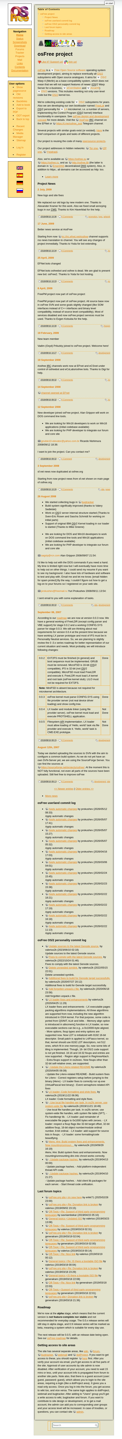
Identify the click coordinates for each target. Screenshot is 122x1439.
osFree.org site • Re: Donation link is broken (73, 1204)
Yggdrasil (52, 151)
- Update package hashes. (63, 1159)
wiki (86, 1351)
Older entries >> (84, 788)
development (104, 353)
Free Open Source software (70, 70)
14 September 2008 (49, 386)
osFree (42, 70)
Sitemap (21, 140)
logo (100, 217)
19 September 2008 (49, 359)
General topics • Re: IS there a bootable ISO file (75, 1261)
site (102, 489)
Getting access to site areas (58, 34)
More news (51, 795)
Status (19, 38)
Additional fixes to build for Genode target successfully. (79, 978)
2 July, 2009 (45, 189)
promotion (92, 217)
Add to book (23, 104)
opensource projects (94, 141)
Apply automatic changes (63, 808)
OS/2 (100, 73)
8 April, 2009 (45, 288)
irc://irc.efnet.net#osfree (75, 236)
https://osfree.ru (50, 162)
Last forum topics (53, 27)
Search (97, 1425)
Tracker (20, 52)
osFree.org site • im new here (65, 1197)
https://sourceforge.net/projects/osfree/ (62, 767)
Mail (19, 59)
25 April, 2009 (46, 257)
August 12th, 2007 (48, 747)
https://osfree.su (77, 158)
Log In (20, 147)
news (107, 489)
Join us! (72, 61)
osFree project (47, 14)
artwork (107, 217)
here (85, 1358)
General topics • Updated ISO (65, 1218)
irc (109, 251)
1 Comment (66, 459)
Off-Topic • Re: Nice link (62, 1254)
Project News (51, 17)
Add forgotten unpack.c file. (64, 988)
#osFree (84, 119)
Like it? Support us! (52, 61)
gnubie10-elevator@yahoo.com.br (60, 441)
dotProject (82, 1354)
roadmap (62, 617)
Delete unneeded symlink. (63, 967)
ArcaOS (95, 87)
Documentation (19, 70)
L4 (65, 109)
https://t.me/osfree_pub (69, 123)
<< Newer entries (63, 788)
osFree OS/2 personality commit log (62, 24)
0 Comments (67, 217)
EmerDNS (58, 165)
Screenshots (20, 42)
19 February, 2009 (48, 332)
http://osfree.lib (80, 162)
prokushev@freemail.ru (54, 590)
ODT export (23, 115)
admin (79, 1411)
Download (20, 45)
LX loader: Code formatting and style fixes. (72, 1091)
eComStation (74, 87)
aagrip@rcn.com (50, 555)
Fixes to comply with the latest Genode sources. (76, 956)
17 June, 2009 (46, 223)
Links (20, 63)
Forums (19, 49)
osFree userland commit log (58, 20)
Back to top (22, 119)
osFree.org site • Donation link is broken (71, 1296)
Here (99, 130)
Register (21, 154)
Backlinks (21, 101)
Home (19, 35)
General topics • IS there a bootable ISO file (73, 1275)
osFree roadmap (56, 1338)
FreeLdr (99, 105)
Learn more (51, 176)
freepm (107, 326)
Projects (19, 56)
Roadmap (49, 30)
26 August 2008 (47, 496)
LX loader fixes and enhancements (68, 999)
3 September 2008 (48, 465)
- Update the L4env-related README (70, 1067)
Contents (20, 66)
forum (96, 1351)
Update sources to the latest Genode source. (74, 946)
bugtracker (88, 502)
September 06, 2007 (49, 612)
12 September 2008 (49, 406)
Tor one (93, 148)
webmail (62, 1354)
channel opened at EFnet (55, 392)
